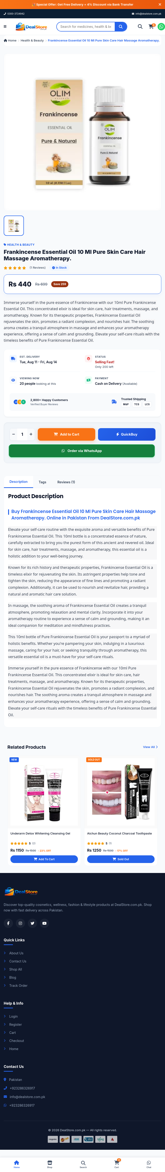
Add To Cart (44, 864)
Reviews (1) (66, 482)
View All (150, 752)
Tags (42, 482)
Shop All (13, 969)
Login (11, 1016)
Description (19, 482)
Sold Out (121, 864)
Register (13, 1024)
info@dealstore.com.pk (146, 13)
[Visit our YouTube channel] (44, 923)
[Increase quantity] (31, 434)
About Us (13, 953)
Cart (10, 1033)
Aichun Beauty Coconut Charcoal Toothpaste (119, 838)
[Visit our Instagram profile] (20, 923)
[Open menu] (5, 26)
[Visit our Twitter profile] (32, 923)
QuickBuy (126, 434)
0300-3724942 (14, 13)
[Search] (121, 26)
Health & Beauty (32, 40)
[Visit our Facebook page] (8, 923)
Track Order (16, 985)
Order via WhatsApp (82, 451)
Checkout (14, 1041)
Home (10, 40)
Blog (10, 977)
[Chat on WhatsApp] (161, 26)
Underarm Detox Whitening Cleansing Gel (40, 838)
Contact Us (15, 961)
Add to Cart (66, 434)
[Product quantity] (22, 434)
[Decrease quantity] (13, 434)
